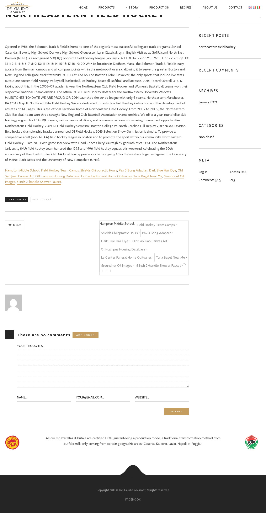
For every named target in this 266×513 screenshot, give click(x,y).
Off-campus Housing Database (57, 176)
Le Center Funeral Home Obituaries (106, 176)
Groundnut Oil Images (116, 266)
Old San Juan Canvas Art (149, 241)
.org (232, 180)
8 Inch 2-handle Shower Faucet (39, 182)
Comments (210, 180)
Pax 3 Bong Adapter (133, 170)
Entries (238, 172)
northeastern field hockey (217, 47)
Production (159, 7)
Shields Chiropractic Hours (98, 170)
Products (107, 7)
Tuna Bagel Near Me (147, 176)
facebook (133, 499)
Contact (236, 7)
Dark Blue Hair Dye (162, 170)
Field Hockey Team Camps (60, 170)
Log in (203, 172)
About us (210, 7)
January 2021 (208, 102)
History (132, 7)
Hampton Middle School (22, 170)
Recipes (186, 7)
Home (83, 7)
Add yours (85, 335)
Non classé (42, 199)
